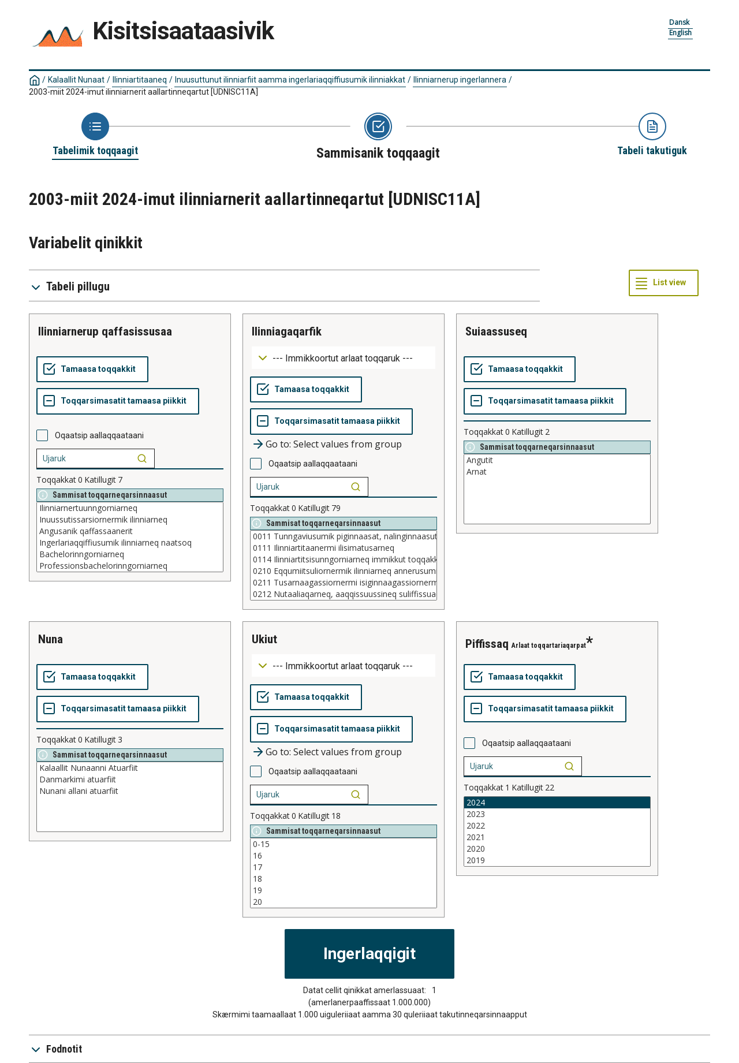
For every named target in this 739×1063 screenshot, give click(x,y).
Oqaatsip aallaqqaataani (99, 435)
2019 (557, 860)
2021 (557, 837)
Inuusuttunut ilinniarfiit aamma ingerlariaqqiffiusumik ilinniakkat (290, 79)
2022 (557, 825)
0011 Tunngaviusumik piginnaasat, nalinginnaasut (343, 536)
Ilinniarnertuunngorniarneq (130, 508)
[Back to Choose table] (95, 135)
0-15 (343, 844)
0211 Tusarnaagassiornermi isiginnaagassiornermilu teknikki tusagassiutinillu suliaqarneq (343, 582)
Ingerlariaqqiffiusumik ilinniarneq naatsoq (130, 543)
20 (343, 902)
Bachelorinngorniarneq (130, 554)
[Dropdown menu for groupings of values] (343, 357)
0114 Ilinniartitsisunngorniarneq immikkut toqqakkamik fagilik (343, 559)
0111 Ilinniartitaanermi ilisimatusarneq (343, 548)
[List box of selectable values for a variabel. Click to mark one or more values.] (129, 537)
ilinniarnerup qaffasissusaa (105, 331)
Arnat (557, 472)
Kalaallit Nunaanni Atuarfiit (130, 768)
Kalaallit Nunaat (76, 79)
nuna (50, 639)
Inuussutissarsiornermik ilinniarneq (130, 519)
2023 (557, 814)
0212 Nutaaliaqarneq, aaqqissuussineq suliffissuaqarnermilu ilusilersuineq (343, 594)
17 (343, 867)
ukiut (264, 639)
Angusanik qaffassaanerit (130, 531)
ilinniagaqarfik (287, 331)
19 (343, 890)
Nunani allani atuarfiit (130, 791)
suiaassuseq (496, 331)
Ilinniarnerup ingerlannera (459, 79)
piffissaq (487, 644)
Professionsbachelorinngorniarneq (130, 566)
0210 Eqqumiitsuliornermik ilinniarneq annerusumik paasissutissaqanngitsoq (343, 571)
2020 (557, 849)
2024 (557, 802)
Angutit (557, 460)
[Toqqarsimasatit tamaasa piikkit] (117, 401)
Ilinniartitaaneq (140, 79)
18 (343, 879)
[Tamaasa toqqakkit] (92, 369)
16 (343, 855)
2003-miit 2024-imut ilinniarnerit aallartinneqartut (143, 91)
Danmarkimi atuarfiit (130, 779)
